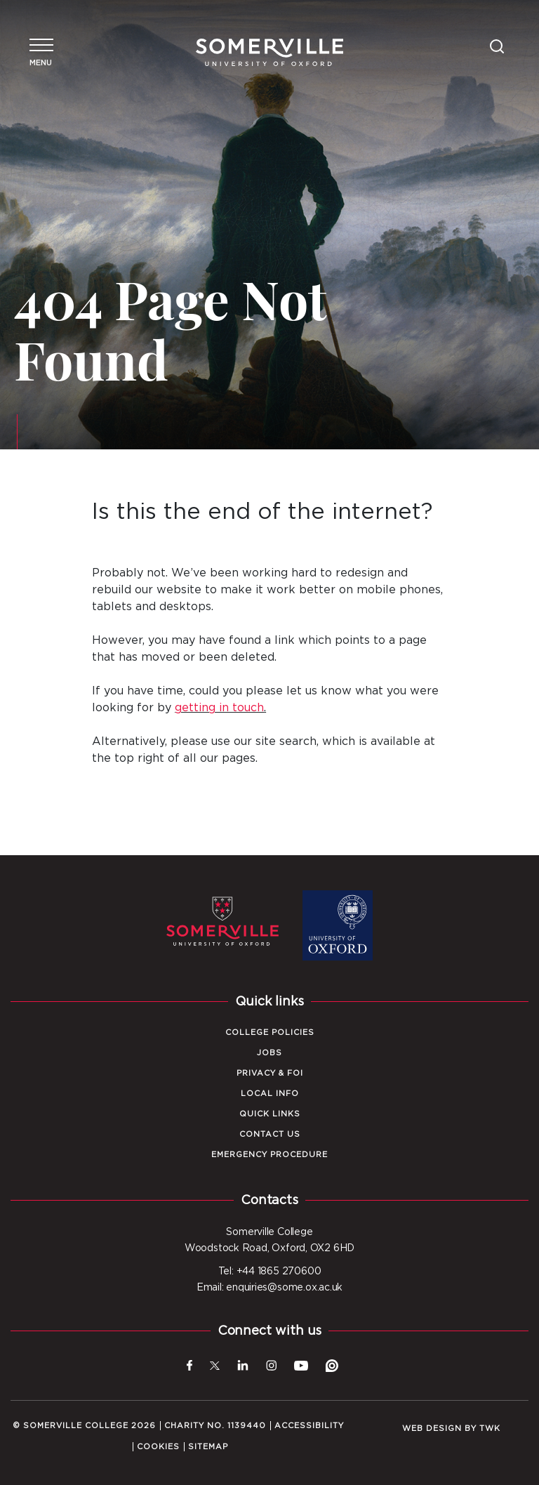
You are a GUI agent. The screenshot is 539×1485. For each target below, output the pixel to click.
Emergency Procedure (269, 1155)
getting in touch (219, 707)
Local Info (270, 1093)
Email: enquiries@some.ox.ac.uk (269, 1288)
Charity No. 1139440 (215, 1426)
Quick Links (269, 1114)
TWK (489, 1428)
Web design (432, 1428)
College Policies (269, 1032)
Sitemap (208, 1447)
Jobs (269, 1053)
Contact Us (269, 1134)
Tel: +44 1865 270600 (269, 1271)
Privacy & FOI (270, 1073)
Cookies (158, 1447)
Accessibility (309, 1426)
